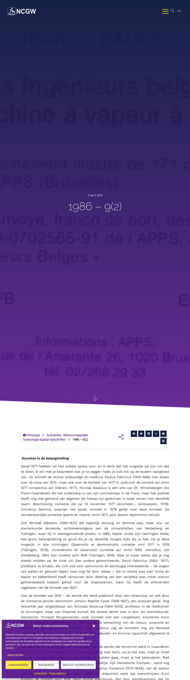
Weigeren (46, 665)
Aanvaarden (18, 665)
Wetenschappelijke (75, 435)
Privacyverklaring (57, 673)
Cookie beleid (40, 673)
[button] (94, 626)
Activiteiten (54, 435)
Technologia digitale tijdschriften (44, 439)
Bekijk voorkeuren (78, 665)
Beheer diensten (15, 655)
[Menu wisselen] (165, 11)
